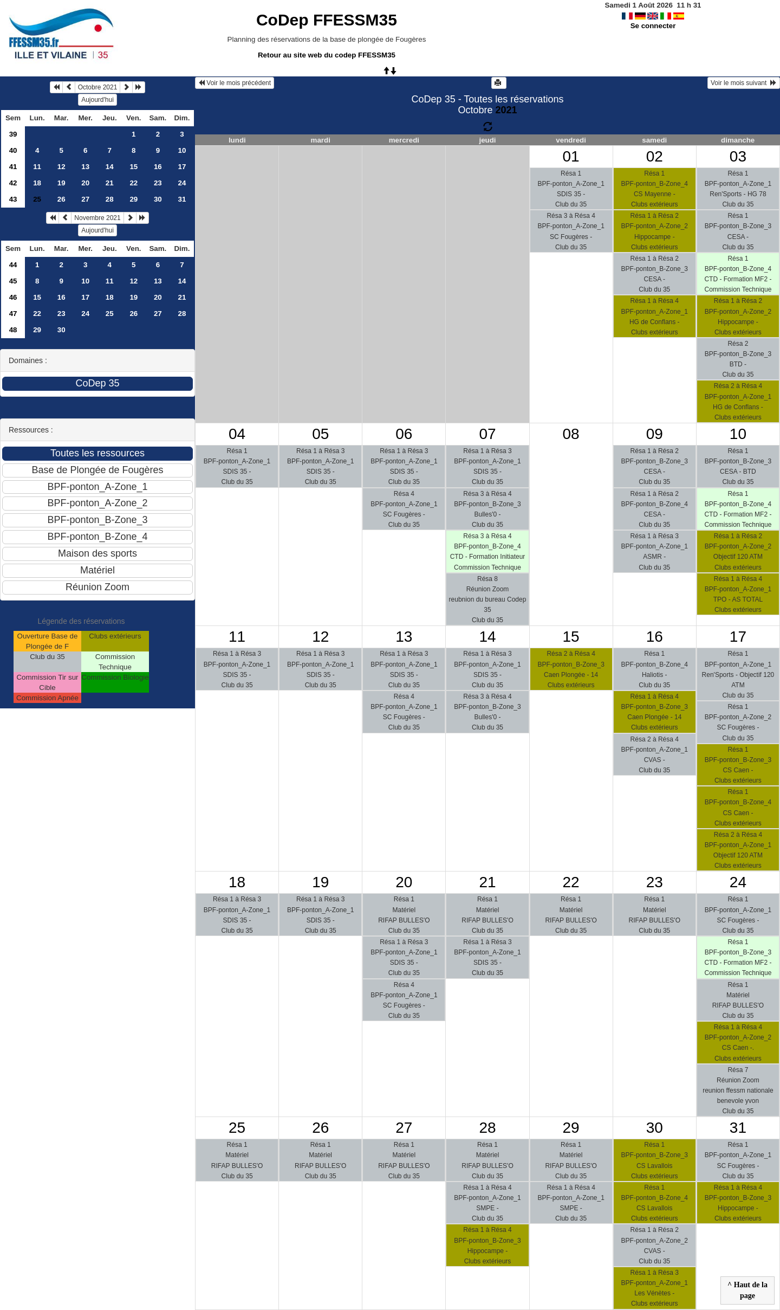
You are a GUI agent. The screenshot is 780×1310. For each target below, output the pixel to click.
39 (13, 134)
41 (13, 167)
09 (654, 433)
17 (182, 167)
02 (654, 156)
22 (133, 183)
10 (182, 150)
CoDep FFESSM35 (326, 20)
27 (85, 199)
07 (487, 433)
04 (237, 433)
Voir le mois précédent (234, 83)
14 (110, 167)
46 (13, 297)
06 (403, 433)
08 (571, 433)
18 (37, 183)
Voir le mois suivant (744, 83)
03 (738, 156)
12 (61, 167)
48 (13, 330)
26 (61, 199)
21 (110, 183)
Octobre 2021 (98, 87)
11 (37, 167)
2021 (506, 110)
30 (158, 199)
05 (320, 433)
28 (110, 199)
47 (13, 313)
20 (85, 183)
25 (110, 313)
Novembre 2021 (97, 218)
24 (182, 183)
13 (85, 167)
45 (13, 281)
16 (158, 167)
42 (13, 183)
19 (61, 183)
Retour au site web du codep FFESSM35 (326, 55)
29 (133, 199)
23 (158, 183)
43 (13, 199)
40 (13, 150)
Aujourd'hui (97, 100)
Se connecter (653, 26)
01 (571, 156)
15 (133, 167)
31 (182, 199)
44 (13, 265)
